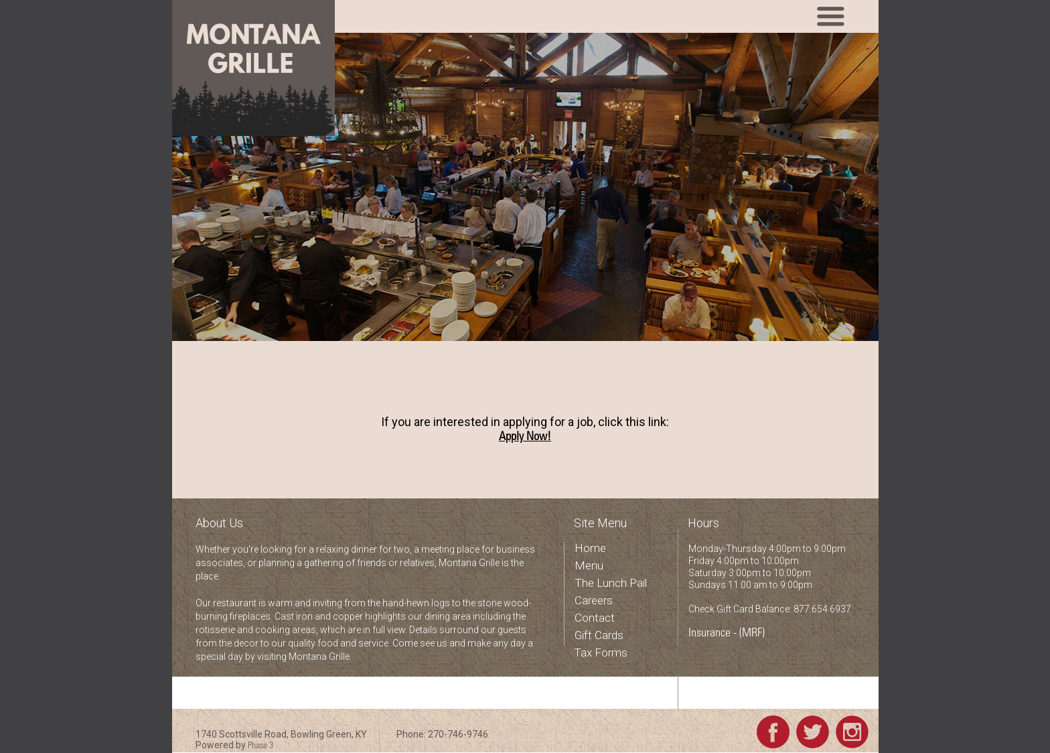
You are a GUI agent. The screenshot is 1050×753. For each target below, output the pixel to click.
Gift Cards (599, 635)
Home (590, 548)
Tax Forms (600, 652)
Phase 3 (260, 746)
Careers (594, 600)
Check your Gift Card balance (751, 696)
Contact (595, 617)
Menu (589, 565)
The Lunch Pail (611, 583)
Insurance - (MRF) (726, 634)
